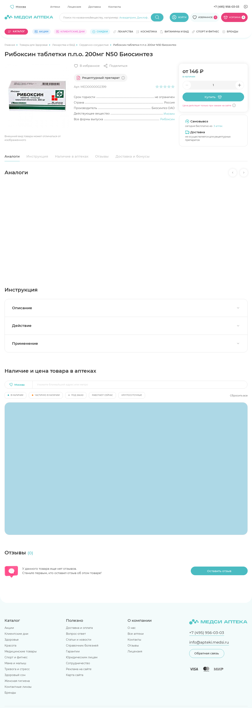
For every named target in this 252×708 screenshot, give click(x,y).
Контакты (114, 6)
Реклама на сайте (79, 669)
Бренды (10, 692)
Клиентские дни (16, 634)
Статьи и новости (78, 639)
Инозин (169, 113)
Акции (9, 628)
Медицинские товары (21, 651)
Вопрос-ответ (76, 634)
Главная (10, 44)
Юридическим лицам (81, 657)
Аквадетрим (127, 17)
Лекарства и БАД (64, 44)
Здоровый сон (15, 675)
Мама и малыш (15, 663)
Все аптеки (136, 634)
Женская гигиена (17, 681)
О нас (132, 628)
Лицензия (74, 6)
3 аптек (218, 126)
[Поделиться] (115, 66)
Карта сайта (74, 675)
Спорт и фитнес (16, 657)
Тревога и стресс (17, 669)
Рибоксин (167, 119)
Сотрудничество (78, 663)
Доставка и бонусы (133, 156)
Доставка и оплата (79, 628)
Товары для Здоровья (33, 44)
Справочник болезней (82, 645)
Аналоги (12, 156)
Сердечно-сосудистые (94, 44)
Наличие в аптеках (71, 156)
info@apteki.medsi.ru (209, 642)
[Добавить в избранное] (87, 66)
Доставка (94, 6)
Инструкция (37, 156)
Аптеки (55, 6)
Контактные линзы (18, 687)
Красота (10, 645)
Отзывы (102, 156)
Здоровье (12, 639)
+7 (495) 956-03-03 (226, 6)
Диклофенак (145, 17)
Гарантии (73, 651)
